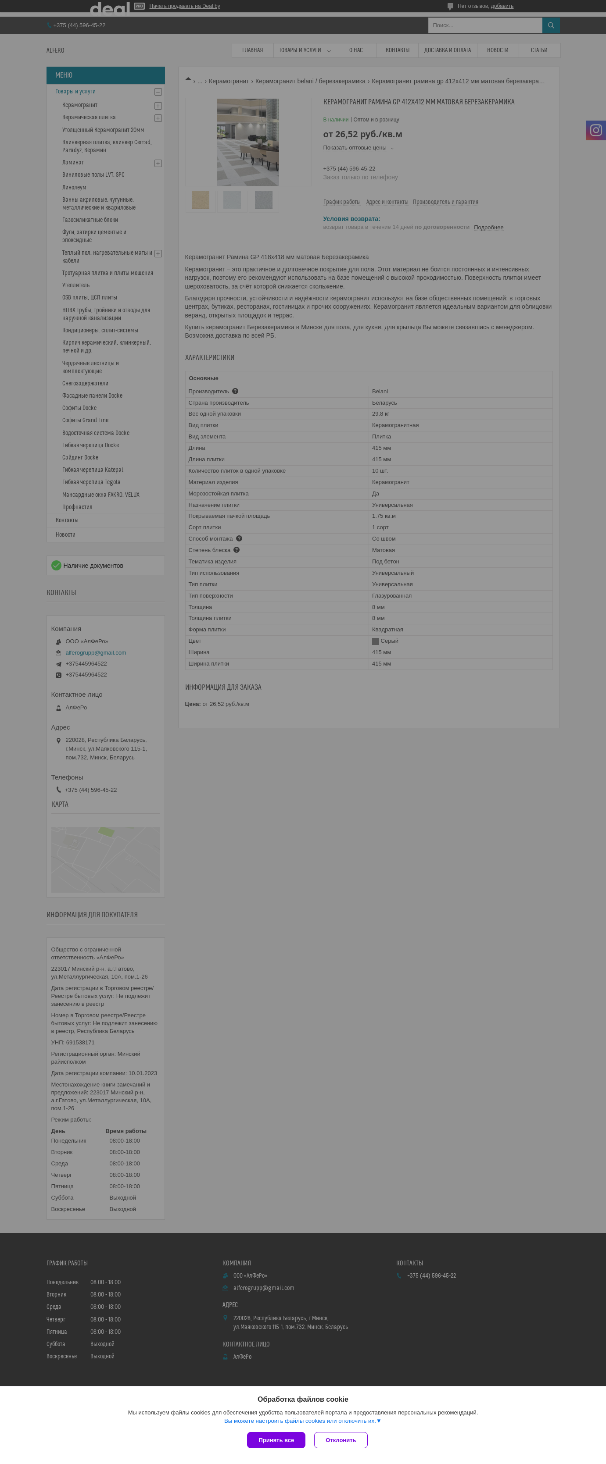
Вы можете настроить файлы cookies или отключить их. (300, 1421)
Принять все (276, 1440)
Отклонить (341, 1440)
